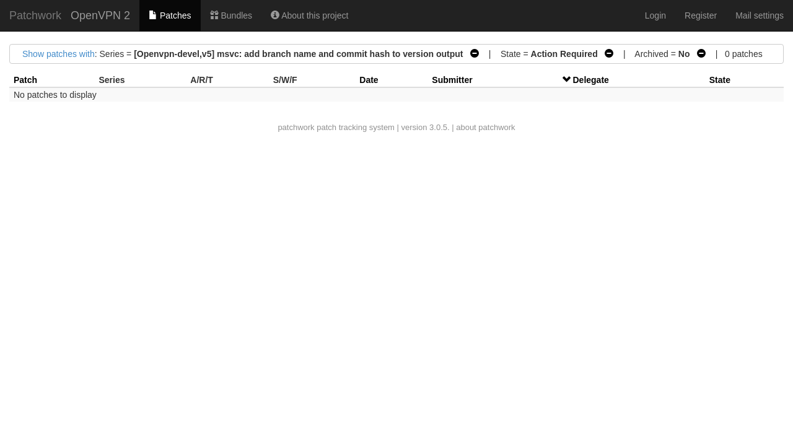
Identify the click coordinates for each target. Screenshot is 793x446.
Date (368, 80)
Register (701, 15)
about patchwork (485, 127)
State (719, 80)
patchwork (296, 127)
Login (655, 15)
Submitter (452, 80)
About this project (309, 15)
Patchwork (35, 15)
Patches (170, 15)
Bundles (231, 15)
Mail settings (759, 15)
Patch (25, 80)
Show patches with (58, 54)
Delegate (591, 80)
